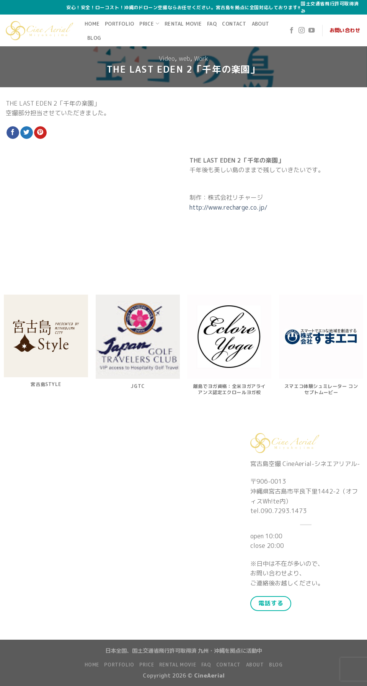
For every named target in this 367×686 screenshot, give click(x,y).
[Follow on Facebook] (292, 30)
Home (92, 23)
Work (201, 58)
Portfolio (119, 23)
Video (167, 58)
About (260, 23)
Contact (234, 23)
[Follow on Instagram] (301, 30)
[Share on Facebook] (13, 132)
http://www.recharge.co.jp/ (228, 207)
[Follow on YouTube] (311, 30)
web (184, 58)
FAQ (212, 23)
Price (149, 23)
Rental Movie (183, 23)
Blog (94, 37)
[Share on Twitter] (26, 132)
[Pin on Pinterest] (40, 132)
